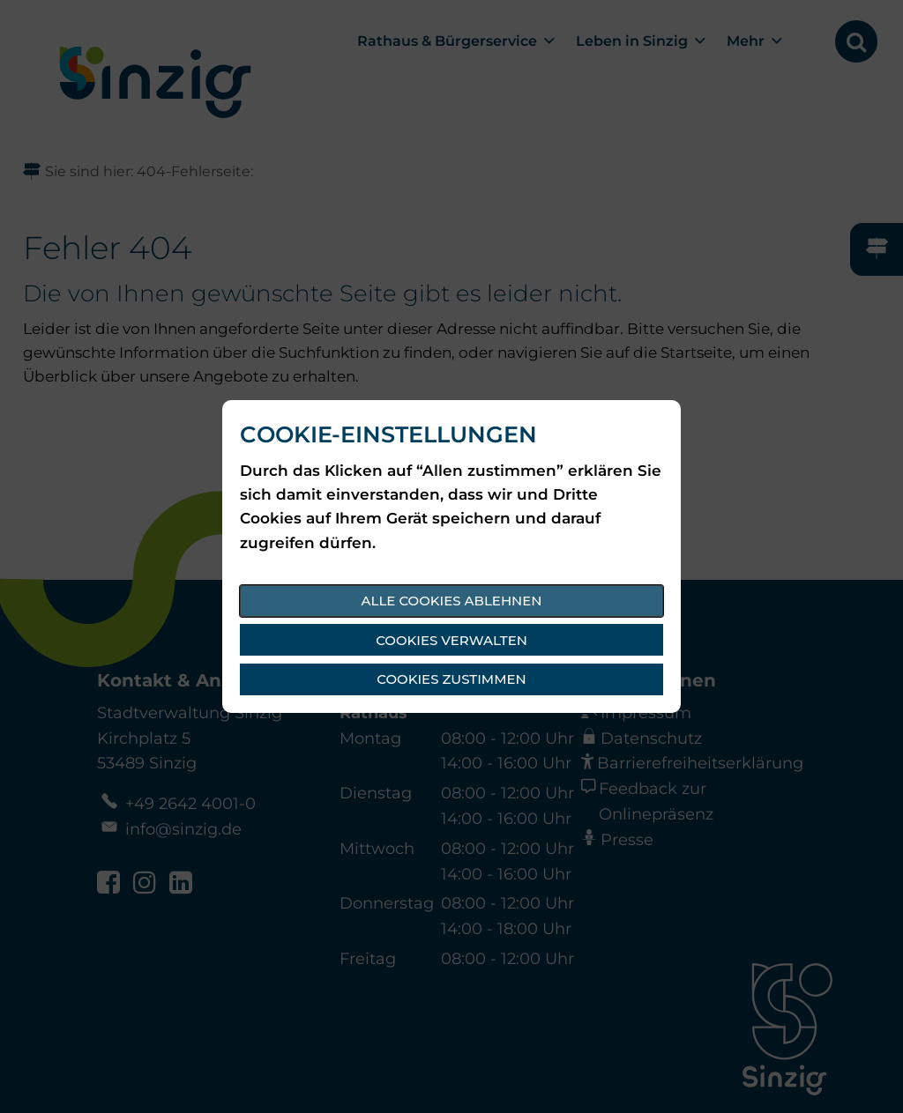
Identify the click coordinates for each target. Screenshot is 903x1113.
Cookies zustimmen (451, 679)
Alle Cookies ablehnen (452, 600)
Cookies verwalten (451, 640)
